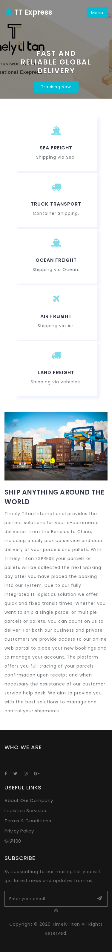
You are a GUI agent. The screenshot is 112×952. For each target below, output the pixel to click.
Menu (97, 12)
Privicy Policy (19, 831)
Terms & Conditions (27, 821)
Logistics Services (25, 810)
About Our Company (28, 800)
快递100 (12, 841)
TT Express (28, 12)
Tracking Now (56, 87)
